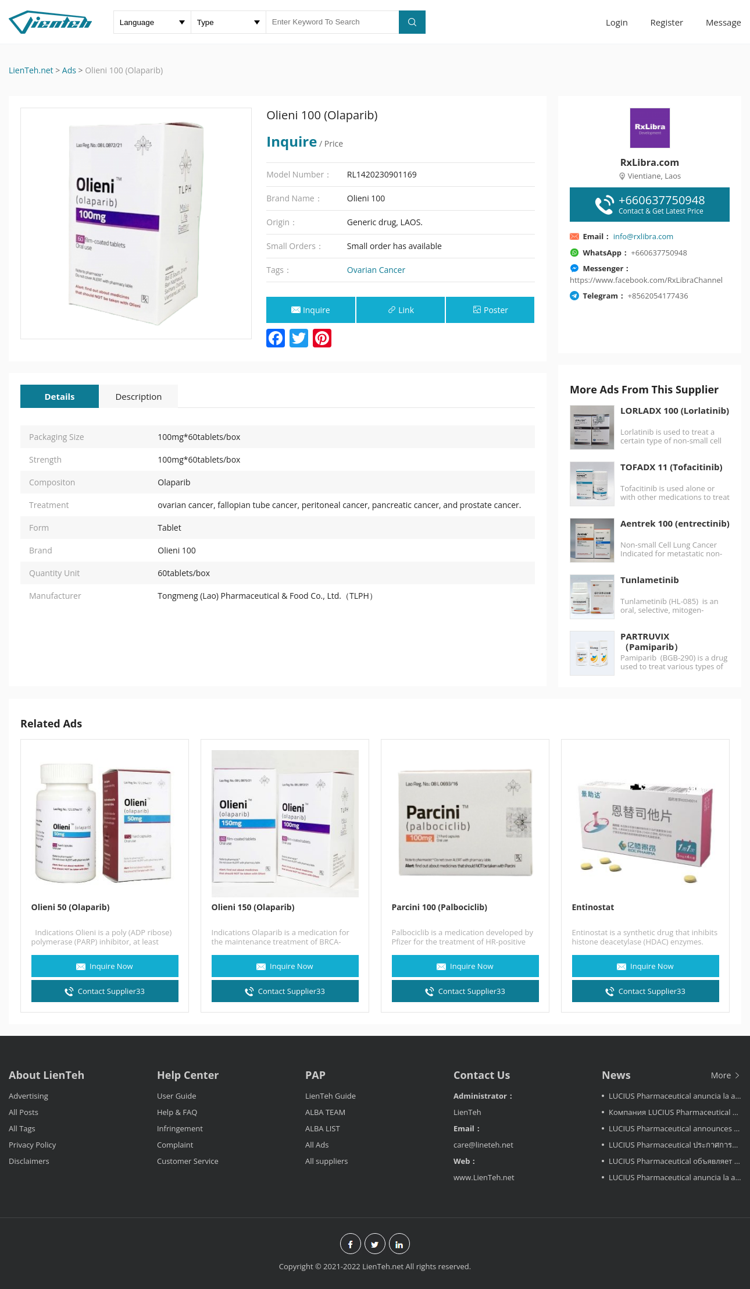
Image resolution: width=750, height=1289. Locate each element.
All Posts (23, 1112)
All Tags (22, 1128)
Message (723, 22)
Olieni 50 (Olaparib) (70, 906)
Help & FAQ (177, 1112)
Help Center (188, 1075)
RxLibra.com (649, 162)
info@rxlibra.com (643, 236)
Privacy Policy (32, 1144)
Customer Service (188, 1161)
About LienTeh (46, 1075)
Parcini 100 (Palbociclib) (439, 906)
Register (667, 22)
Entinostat (593, 906)
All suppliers (326, 1161)
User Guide (177, 1096)
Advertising (28, 1096)
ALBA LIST (322, 1128)
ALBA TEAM (325, 1112)
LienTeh (467, 1112)
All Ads (317, 1144)
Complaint (175, 1144)
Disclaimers (29, 1161)
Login (617, 22)
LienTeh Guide (330, 1096)
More (726, 1075)
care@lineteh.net (483, 1144)
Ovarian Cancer (376, 269)
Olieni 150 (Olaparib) (253, 906)
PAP (315, 1075)
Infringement (180, 1128)
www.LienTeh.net (484, 1177)
